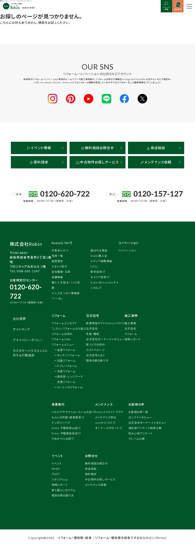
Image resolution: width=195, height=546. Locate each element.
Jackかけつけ (104, 422)
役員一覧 (57, 255)
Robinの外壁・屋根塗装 (66, 417)
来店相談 (156, 148)
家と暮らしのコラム (64, 490)
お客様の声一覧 (138, 411)
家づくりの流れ (95, 344)
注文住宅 (92, 328)
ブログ (56, 474)
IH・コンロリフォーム (70, 387)
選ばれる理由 (99, 250)
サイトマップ (21, 329)
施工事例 (130, 323)
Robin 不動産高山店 (65, 427)
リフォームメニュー (63, 344)
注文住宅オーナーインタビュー (105, 339)
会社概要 (19, 318)
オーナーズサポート (107, 427)
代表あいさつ (60, 250)
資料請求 (39, 162)
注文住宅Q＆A (95, 355)
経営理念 (57, 261)
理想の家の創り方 (97, 360)
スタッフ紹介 (59, 266)
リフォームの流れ (62, 333)
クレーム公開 (136, 438)
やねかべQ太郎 (61, 438)
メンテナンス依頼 (156, 162)
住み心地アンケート (140, 433)
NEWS (56, 468)
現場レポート (133, 339)
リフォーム (131, 333)
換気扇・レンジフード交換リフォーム (70, 379)
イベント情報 (39, 148)
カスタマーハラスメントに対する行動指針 (30, 353)
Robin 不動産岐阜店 (65, 433)
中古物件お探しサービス (97, 162)
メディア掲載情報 (101, 261)
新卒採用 (96, 271)
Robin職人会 (98, 255)
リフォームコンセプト (64, 323)
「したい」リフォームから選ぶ (69, 328)
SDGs (94, 266)
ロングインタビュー (140, 417)
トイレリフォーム (67, 365)
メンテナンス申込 (106, 417)
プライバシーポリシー (28, 340)
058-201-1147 (29, 271)
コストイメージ (95, 349)
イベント (57, 463)
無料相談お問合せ (97, 148)
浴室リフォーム (66, 360)
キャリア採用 (98, 277)
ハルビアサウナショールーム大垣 (72, 411)
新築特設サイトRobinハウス (103, 323)
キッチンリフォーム (68, 355)
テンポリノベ (59, 422)
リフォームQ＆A (61, 339)
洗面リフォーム (66, 371)
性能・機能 (92, 333)
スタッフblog (60, 479)
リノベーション (127, 250)
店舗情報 (57, 277)
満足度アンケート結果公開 (144, 427)
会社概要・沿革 (61, 271)
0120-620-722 (26, 291)
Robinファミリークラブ (109, 411)
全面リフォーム (66, 349)
